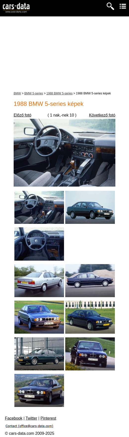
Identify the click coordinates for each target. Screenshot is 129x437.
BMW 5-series (33, 93)
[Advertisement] (64, 53)
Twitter (31, 418)
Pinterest (48, 418)
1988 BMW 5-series (59, 93)
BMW (17, 93)
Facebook (13, 418)
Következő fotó (102, 115)
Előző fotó (22, 115)
